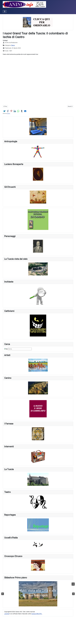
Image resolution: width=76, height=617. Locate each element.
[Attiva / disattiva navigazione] (5, 11)
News (13, 45)
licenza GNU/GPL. (36, 614)
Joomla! (6, 614)
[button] (38, 593)
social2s (8, 113)
